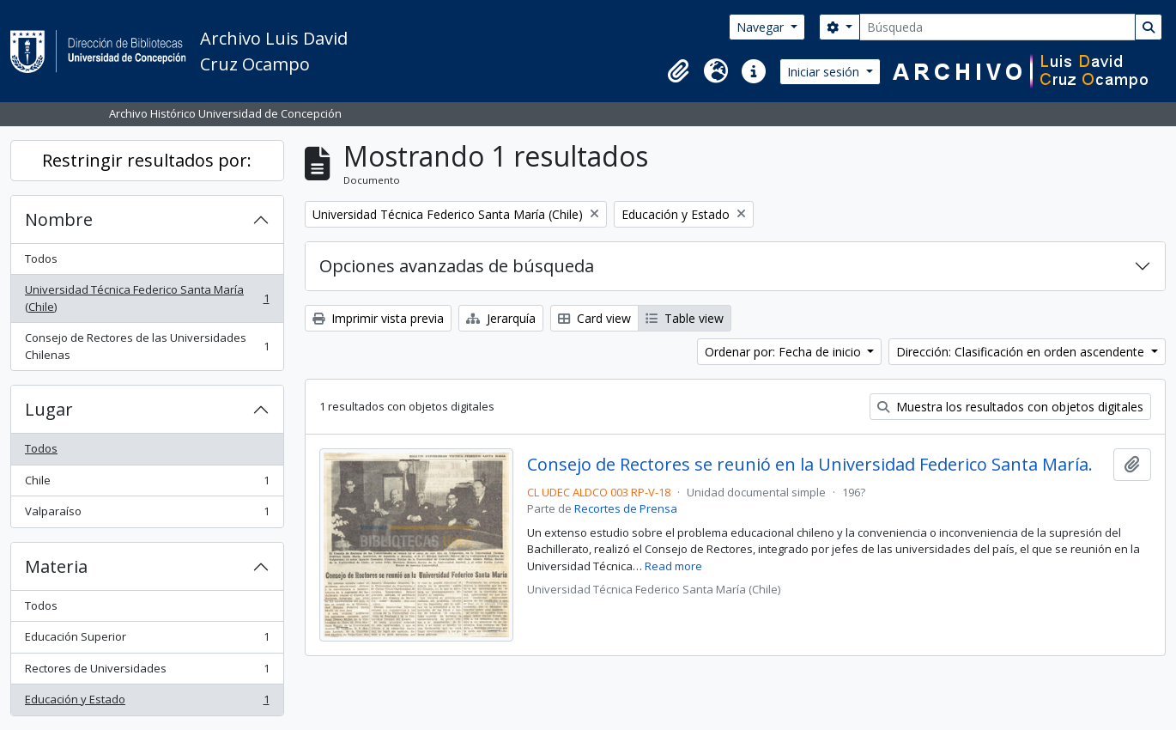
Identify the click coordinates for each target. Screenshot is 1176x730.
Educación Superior (147, 640)
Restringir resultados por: (147, 160)
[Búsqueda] (997, 27)
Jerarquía (501, 318)
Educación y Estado (147, 703)
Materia (56, 566)
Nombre (59, 219)
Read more (673, 566)
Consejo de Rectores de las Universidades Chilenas (147, 346)
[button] (678, 71)
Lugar (49, 409)
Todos (41, 258)
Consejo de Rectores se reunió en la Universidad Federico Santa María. (810, 464)
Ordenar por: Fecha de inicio (784, 352)
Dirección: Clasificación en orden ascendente (1022, 352)
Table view (685, 318)
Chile (147, 484)
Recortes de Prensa (625, 508)
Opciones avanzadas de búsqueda (456, 265)
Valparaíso (147, 514)
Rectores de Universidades (147, 672)
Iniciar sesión (825, 72)
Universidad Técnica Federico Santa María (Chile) (147, 298)
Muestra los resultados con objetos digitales (1010, 406)
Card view (594, 318)
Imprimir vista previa (378, 318)
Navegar (762, 27)
